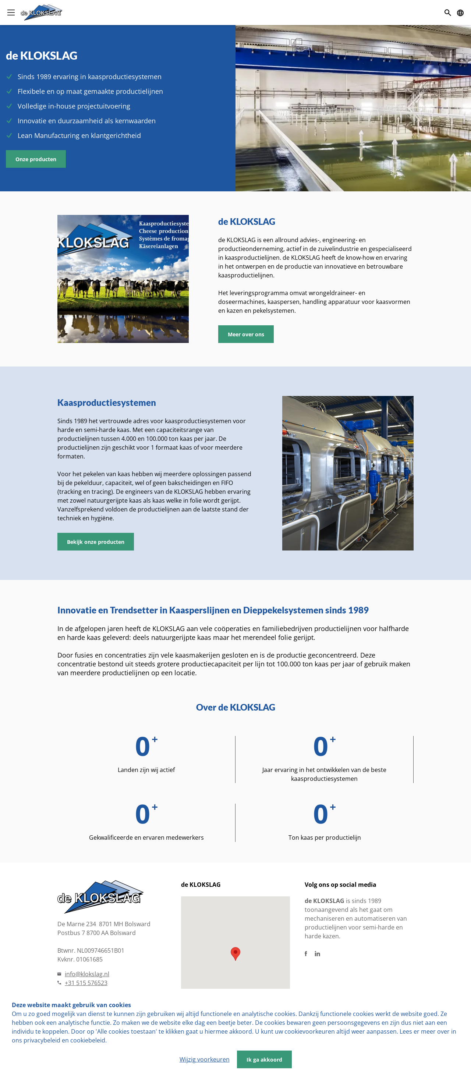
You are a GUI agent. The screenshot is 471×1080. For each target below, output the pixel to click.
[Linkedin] (317, 953)
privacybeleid (42, 1040)
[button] (235, 954)
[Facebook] (306, 953)
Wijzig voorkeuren (205, 1059)
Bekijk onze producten (95, 541)
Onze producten (35, 159)
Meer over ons (246, 334)
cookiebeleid (87, 1040)
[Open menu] (11, 12)
